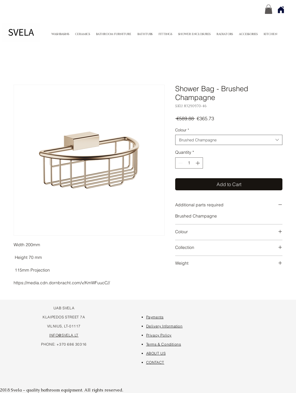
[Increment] (198, 163)
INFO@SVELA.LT (64, 335)
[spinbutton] (189, 163)
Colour (182, 129)
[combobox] (228, 140)
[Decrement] (180, 163)
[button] (268, 9)
